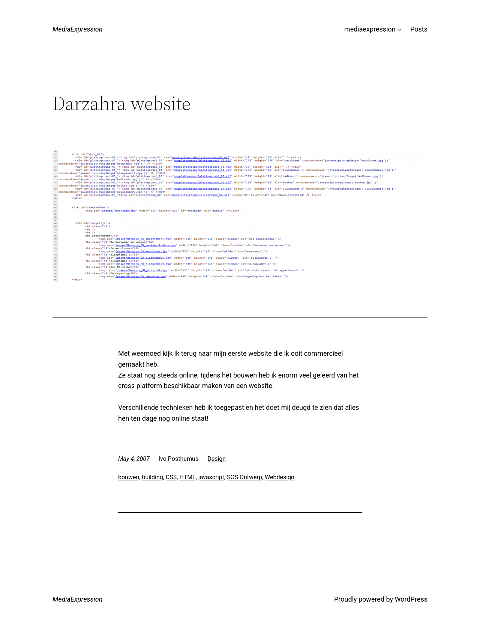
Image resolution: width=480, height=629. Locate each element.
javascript (211, 477)
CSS (171, 477)
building (152, 477)
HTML (187, 477)
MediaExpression (77, 29)
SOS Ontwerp (244, 477)
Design (216, 458)
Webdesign (279, 477)
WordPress (411, 599)
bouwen (128, 477)
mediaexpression (370, 29)
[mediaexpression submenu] (399, 29)
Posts (419, 29)
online (181, 418)
